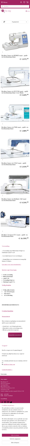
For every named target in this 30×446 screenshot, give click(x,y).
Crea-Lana (4, 374)
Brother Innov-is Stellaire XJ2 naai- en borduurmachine (14, 199)
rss (22, 443)
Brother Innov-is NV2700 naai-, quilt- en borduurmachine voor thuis (15, 92)
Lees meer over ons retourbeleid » (11, 264)
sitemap (19, 443)
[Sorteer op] (15, 21)
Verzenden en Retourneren (7, 411)
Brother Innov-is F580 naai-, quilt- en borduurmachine (15, 127)
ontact (3, 413)
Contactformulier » (7, 369)
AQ (2, 410)
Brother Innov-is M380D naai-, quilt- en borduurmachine (15, 56)
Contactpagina (7, 311)
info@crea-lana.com (9, 364)
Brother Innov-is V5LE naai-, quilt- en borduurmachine (14, 163)
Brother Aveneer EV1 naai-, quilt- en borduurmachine (15, 235)
